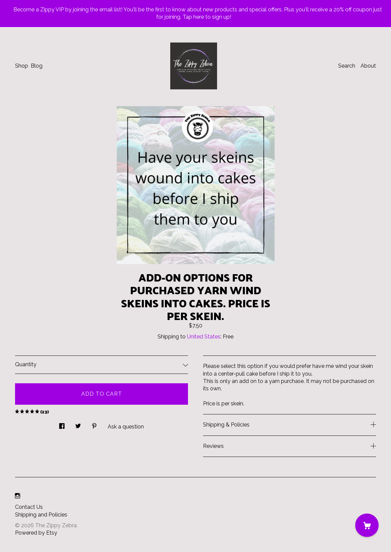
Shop (21, 66)
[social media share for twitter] (78, 424)
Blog (36, 66)
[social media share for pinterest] (94, 424)
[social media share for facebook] (62, 424)
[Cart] (367, 525)
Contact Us (29, 507)
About (368, 66)
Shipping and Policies (41, 514)
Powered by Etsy (36, 533)
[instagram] (17, 496)
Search (346, 66)
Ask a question (126, 426)
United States (203, 336)
